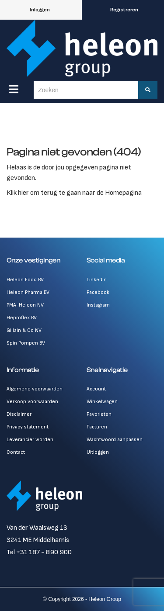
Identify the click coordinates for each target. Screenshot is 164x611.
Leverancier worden (30, 439)
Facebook (98, 292)
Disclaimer (19, 414)
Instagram (98, 305)
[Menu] (14, 89)
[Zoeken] (147, 90)
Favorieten (99, 414)
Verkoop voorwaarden (32, 401)
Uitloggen (98, 452)
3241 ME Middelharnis (38, 540)
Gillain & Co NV (24, 330)
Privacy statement (28, 427)
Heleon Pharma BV (28, 292)
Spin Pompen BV (26, 343)
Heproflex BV (22, 317)
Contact (16, 452)
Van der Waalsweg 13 (37, 528)
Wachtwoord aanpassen (115, 439)
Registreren (124, 10)
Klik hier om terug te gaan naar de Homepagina (74, 193)
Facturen (97, 427)
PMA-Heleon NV (25, 305)
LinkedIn (97, 279)
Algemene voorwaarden (35, 389)
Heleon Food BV (25, 279)
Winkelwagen (102, 401)
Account (96, 389)
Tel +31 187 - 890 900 (39, 552)
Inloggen (40, 10)
